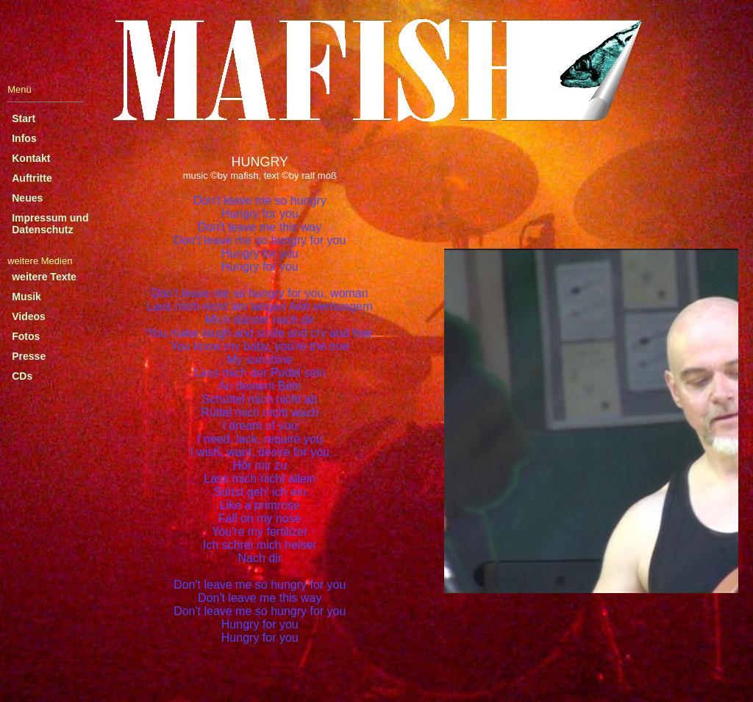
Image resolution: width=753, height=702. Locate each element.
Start (23, 118)
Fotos (26, 336)
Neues (27, 198)
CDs (22, 376)
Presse (29, 356)
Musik (26, 296)
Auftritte (31, 178)
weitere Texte (44, 277)
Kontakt (31, 158)
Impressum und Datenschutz (50, 223)
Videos (29, 316)
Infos (24, 138)
